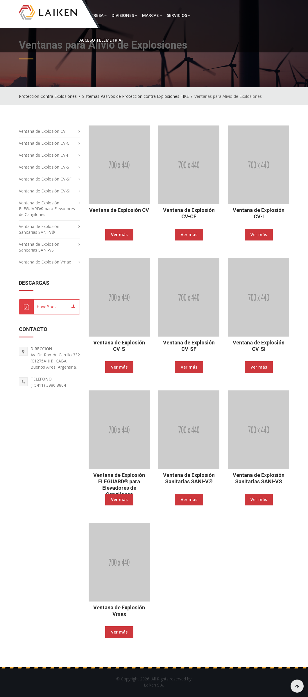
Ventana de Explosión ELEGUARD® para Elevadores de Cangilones (119, 484)
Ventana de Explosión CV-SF (189, 345)
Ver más (119, 234)
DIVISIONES (124, 15)
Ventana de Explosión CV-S (119, 345)
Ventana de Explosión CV (119, 210)
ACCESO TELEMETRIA (100, 40)
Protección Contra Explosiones (48, 96)
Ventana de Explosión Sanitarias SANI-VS (258, 478)
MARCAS (152, 15)
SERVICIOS (179, 15)
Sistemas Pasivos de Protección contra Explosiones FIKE (135, 96)
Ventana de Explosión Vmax (119, 610)
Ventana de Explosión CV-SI (258, 345)
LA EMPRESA (93, 15)
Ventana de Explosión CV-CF (189, 213)
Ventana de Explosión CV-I (258, 213)
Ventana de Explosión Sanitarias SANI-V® (189, 478)
